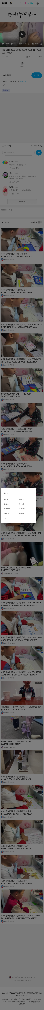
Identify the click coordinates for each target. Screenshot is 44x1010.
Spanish (7, 513)
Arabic (21, 499)
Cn (5, 518)
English (6, 499)
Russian (22, 509)
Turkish (21, 513)
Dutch (6, 504)
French (21, 504)
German (7, 509)
